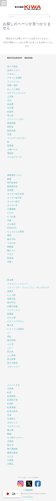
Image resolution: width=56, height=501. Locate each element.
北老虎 (10, 388)
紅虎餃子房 (12, 400)
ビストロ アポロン (15, 321)
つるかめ (11, 243)
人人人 (10, 456)
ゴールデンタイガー (16, 138)
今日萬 (10, 108)
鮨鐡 (9, 179)
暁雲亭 (10, 112)
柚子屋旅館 (12, 449)
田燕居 (10, 258)
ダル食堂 (11, 224)
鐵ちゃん (11, 250)
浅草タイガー (13, 70)
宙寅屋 (10, 190)
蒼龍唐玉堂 (12, 186)
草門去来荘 (12, 182)
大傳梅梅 (11, 209)
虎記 (9, 336)
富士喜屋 (11, 359)
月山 (9, 100)
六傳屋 (10, 460)
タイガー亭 (12, 205)
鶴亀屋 (10, 246)
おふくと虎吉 (13, 89)
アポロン (11, 74)
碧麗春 (10, 314)
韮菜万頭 (11, 299)
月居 (9, 134)
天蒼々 (10, 262)
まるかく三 (12, 422)
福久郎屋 (11, 340)
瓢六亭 (10, 325)
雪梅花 (10, 153)
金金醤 (10, 104)
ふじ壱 (10, 344)
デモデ (10, 254)
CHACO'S (12, 228)
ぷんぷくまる (13, 385)
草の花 (10, 115)
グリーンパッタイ (15, 119)
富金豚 (10, 280)
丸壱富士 (11, 419)
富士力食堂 (12, 363)
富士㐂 (10, 351)
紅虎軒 (10, 403)
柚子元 (10, 445)
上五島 (10, 96)
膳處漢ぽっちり (14, 175)
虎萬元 (10, 291)
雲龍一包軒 (12, 85)
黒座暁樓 (11, 123)
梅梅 (9, 434)
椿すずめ (11, 239)
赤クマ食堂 (12, 66)
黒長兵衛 (11, 130)
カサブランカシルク (16, 93)
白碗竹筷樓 (12, 306)
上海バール (12, 149)
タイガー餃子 (13, 201)
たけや (10, 213)
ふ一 (9, 333)
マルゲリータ (13, 426)
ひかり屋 (11, 317)
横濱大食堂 (12, 452)
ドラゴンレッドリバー (17, 284)
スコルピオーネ (14, 157)
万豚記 (10, 464)
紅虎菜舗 (11, 407)
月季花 (10, 441)
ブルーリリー (13, 366)
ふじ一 (10, 348)
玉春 (9, 220)
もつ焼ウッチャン (15, 437)
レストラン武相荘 (15, 329)
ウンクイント (13, 81)
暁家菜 (10, 145)
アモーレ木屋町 (14, 78)
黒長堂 (10, 127)
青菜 (9, 235)
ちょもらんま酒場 (15, 231)
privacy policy (28, 497)
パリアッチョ (13, 310)
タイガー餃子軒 (14, 198)
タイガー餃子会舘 (15, 194)
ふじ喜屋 (11, 355)
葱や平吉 (11, 302)
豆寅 (9, 415)
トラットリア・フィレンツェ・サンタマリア (28, 287)
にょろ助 (11, 295)
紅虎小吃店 (12, 411)
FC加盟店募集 (28, 490)
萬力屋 (10, 430)
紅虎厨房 (11, 396)
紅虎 (9, 392)
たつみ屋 (11, 216)
